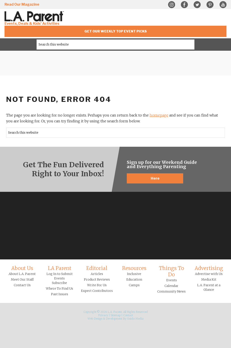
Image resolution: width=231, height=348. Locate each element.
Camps (134, 285)
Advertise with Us (209, 274)
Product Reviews (97, 279)
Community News (171, 291)
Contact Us (22, 285)
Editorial (96, 268)
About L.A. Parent (22, 274)
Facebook (184, 4)
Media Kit (208, 279)
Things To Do (171, 271)
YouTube (222, 4)
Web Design (95, 318)
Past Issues (59, 294)
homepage (159, 115)
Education (134, 279)
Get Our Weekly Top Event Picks (115, 31)
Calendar (171, 286)
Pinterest (210, 4)
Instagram (171, 4)
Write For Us (97, 285)
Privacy (103, 315)
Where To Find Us (59, 288)
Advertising (209, 268)
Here (155, 178)
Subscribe (59, 283)
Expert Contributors (97, 291)
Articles (97, 274)
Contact (128, 315)
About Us (22, 268)
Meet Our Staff (22, 279)
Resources (134, 268)
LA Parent (59, 268)
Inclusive (134, 274)
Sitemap (116, 315)
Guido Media (135, 318)
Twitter (197, 4)
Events (171, 280)
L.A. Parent (35, 16)
